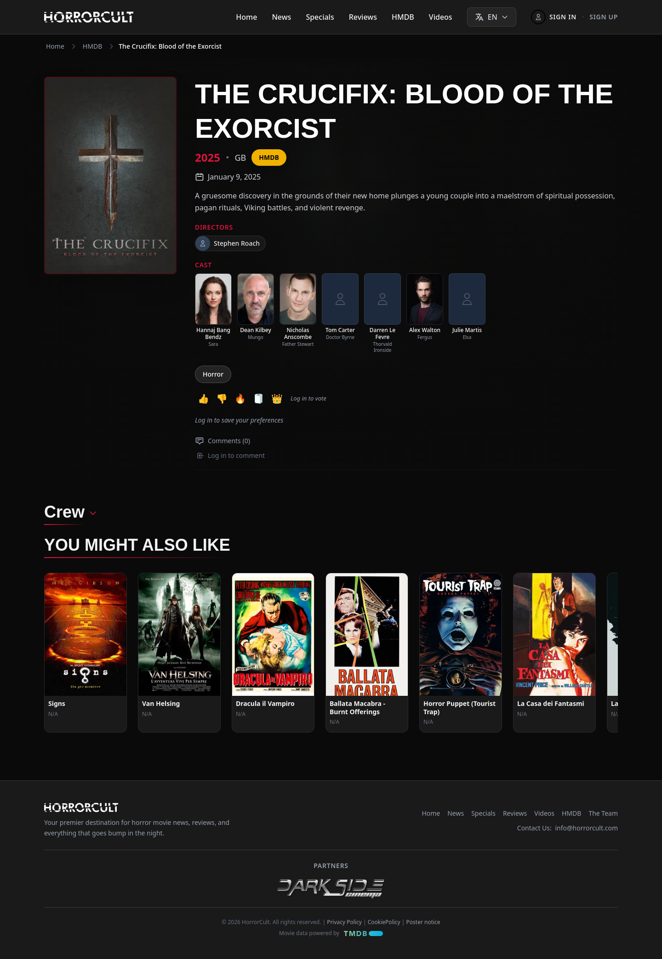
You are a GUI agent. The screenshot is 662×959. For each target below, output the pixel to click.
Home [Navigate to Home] (55, 46)
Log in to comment (231, 455)
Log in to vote (308, 398)
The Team (603, 813)
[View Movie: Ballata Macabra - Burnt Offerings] (367, 652)
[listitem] (213, 310)
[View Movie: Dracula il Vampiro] (273, 652)
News (281, 17)
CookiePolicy (384, 922)
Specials (320, 17)
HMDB (403, 17)
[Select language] (491, 17)
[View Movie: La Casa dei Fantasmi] (554, 652)
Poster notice (423, 922)
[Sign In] (553, 17)
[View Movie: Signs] (85, 652)
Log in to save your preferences (239, 420)
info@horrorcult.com (586, 828)
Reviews (363, 17)
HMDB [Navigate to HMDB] (92, 46)
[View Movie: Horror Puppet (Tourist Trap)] (461, 652)
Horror (213, 374)
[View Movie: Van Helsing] (179, 652)
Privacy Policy (344, 922)
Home (246, 17)
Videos (440, 17)
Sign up (603, 16)
